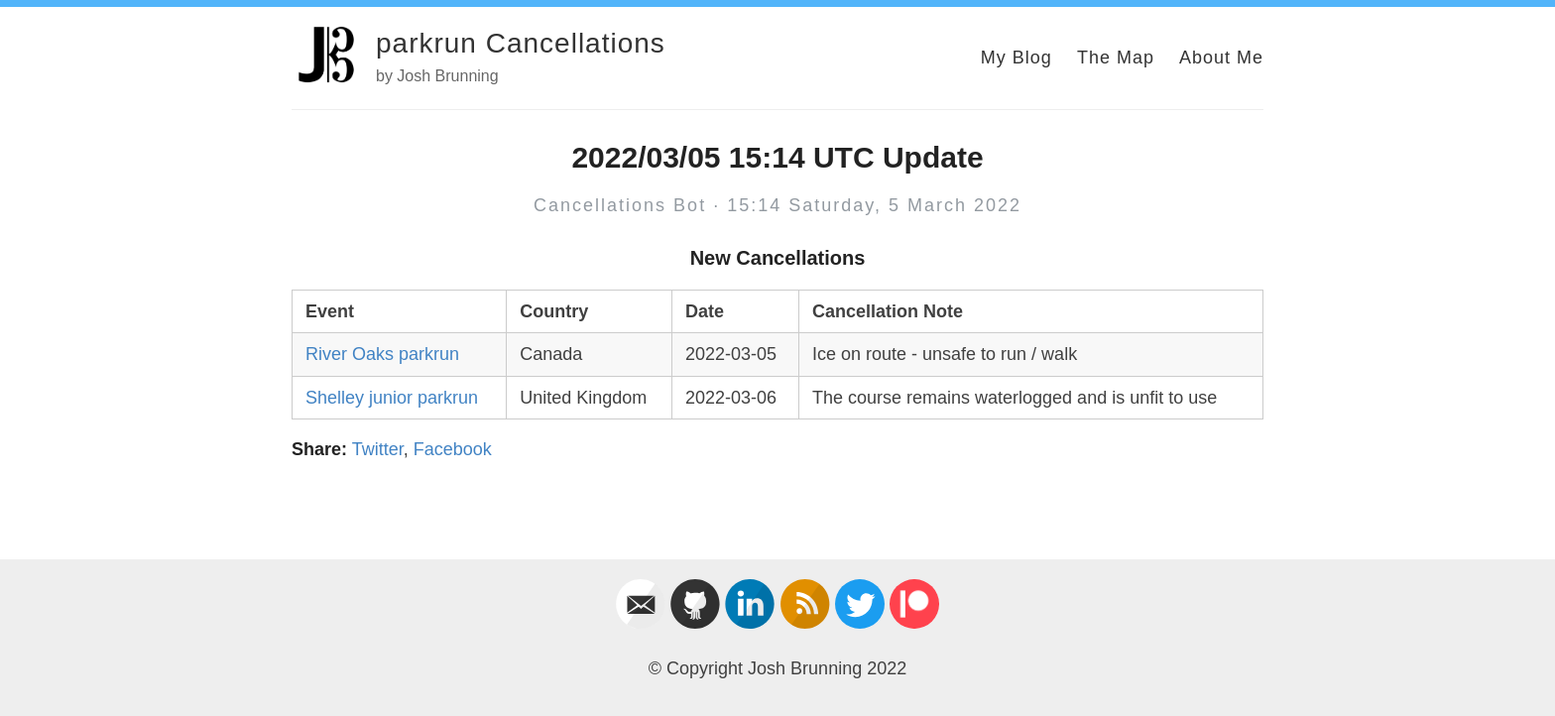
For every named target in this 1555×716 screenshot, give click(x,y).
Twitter (378, 449)
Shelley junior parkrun (391, 398)
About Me (1221, 57)
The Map (1115, 57)
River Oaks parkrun (382, 354)
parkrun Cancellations (520, 43)
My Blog (1016, 57)
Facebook (453, 449)
